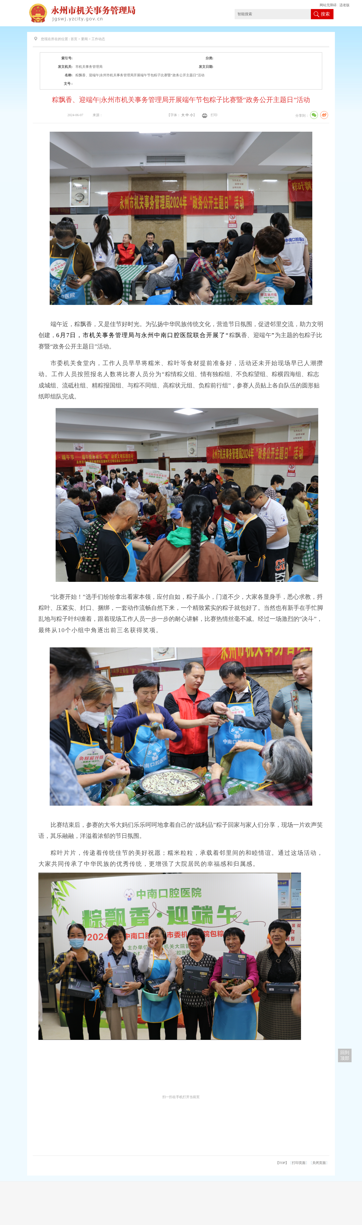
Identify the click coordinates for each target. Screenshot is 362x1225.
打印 (214, 115)
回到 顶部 (344, 1055)
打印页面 (299, 1163)
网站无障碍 (328, 5)
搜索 (325, 14)
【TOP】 (282, 1163)
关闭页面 (319, 1163)
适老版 (344, 5)
